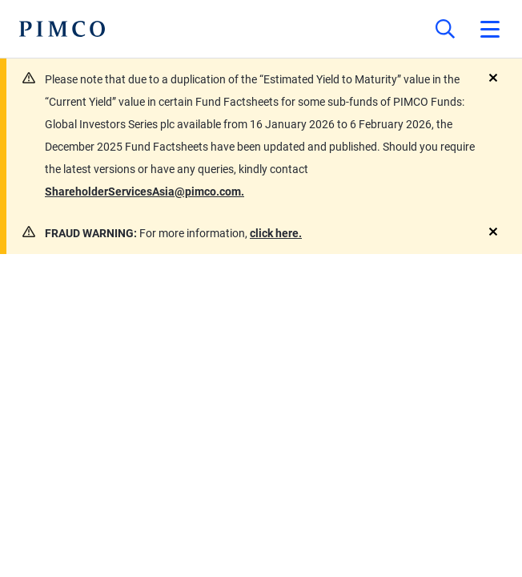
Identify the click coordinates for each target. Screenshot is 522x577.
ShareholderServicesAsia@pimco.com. (144, 191)
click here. (276, 233)
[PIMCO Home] (62, 29)
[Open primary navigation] (490, 28)
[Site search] (445, 28)
